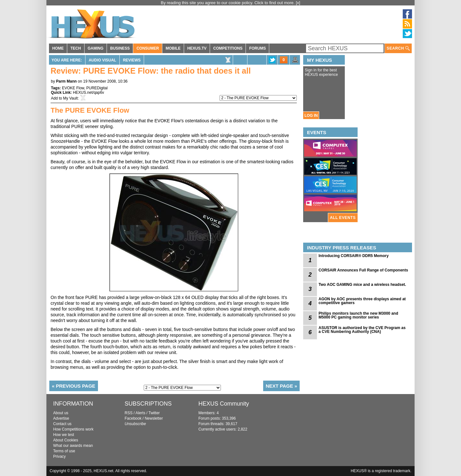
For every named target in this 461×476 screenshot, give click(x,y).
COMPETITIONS (227, 48)
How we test (63, 434)
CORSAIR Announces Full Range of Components (363, 270)
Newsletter (154, 418)
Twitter (154, 413)
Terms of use (64, 451)
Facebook (133, 418)
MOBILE (173, 48)
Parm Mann (66, 81)
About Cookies (65, 440)
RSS (129, 413)
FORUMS (257, 48)
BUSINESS (120, 48)
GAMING (95, 48)
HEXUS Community (223, 403)
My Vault (70, 98)
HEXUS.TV (196, 48)
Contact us (62, 424)
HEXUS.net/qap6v (88, 92)
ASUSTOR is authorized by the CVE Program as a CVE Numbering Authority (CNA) (362, 330)
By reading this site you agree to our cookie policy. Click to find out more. (228, 2)
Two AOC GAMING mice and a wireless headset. (362, 284)
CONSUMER (147, 48)
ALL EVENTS (343, 217)
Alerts (140, 413)
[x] (298, 2)
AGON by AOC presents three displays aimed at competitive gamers (362, 301)
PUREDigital (97, 88)
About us (60, 413)
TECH (75, 48)
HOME (58, 48)
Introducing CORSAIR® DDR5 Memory (354, 256)
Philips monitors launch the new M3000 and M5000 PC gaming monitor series (358, 315)
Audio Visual (102, 60)
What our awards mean (73, 445)
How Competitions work (73, 429)
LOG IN (311, 115)
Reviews (132, 60)
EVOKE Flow (73, 88)
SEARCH (398, 48)
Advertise (61, 418)
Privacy (59, 456)
